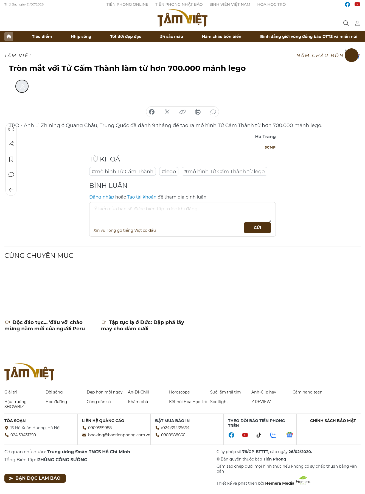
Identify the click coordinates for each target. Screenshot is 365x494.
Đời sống (54, 392)
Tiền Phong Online (127, 4)
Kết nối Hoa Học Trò (188, 401)
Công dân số (99, 401)
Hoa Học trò (271, 4)
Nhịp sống (81, 36)
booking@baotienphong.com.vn (119, 434)
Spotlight (219, 401)
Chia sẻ (11, 144)
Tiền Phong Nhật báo (179, 4)
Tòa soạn (15, 420)
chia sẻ (151, 112)
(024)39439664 (175, 427)
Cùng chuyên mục (38, 255)
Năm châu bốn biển (222, 36)
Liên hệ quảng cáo (103, 420)
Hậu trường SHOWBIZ (15, 404)
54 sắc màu (171, 36)
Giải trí (10, 392)
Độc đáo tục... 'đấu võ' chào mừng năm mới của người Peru (44, 325)
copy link (182, 112)
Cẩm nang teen (307, 392)
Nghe (11, 128)
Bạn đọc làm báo (35, 478)
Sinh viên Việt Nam (230, 4)
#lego (169, 172)
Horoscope (179, 392)
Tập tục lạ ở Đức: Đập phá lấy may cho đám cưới (142, 325)
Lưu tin (11, 159)
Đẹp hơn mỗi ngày (104, 392)
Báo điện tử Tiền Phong (182, 18)
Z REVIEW (261, 401)
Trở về (11, 190)
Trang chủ (8, 36)
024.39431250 (23, 434)
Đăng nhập (101, 197)
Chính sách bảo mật (333, 420)
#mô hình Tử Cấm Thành (122, 172)
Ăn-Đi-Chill (138, 392)
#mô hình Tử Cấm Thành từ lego (224, 172)
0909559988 (100, 427)
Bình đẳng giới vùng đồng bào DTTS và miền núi (308, 36)
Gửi (257, 227)
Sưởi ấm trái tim (225, 392)
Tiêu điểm (42, 36)
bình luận (213, 112)
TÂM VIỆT (18, 55)
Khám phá (138, 401)
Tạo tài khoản (141, 197)
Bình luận (11, 174)
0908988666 (173, 434)
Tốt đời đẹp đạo (126, 36)
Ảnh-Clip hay (263, 392)
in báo (198, 112)
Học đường (56, 401)
